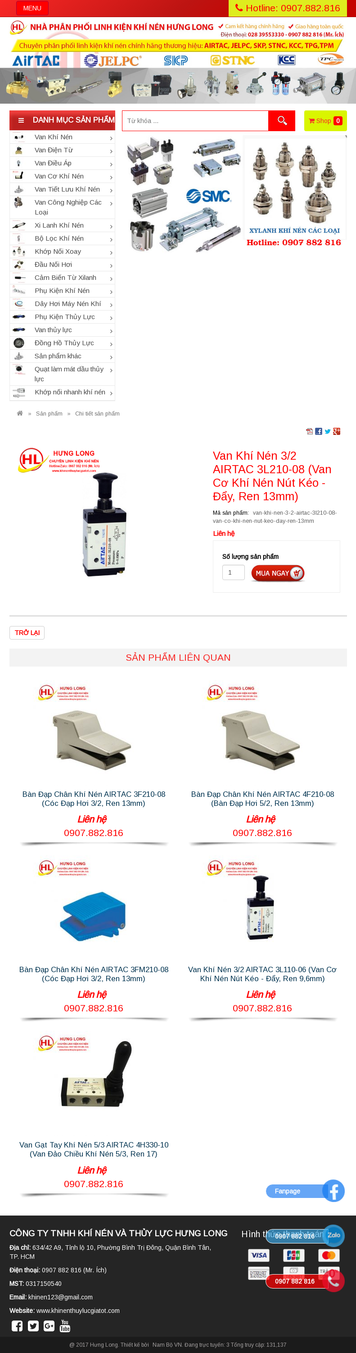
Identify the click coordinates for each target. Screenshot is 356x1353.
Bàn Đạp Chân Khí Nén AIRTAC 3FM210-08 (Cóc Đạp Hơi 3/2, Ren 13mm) (93, 974)
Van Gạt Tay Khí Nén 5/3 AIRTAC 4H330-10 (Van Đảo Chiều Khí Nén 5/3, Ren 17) (93, 1149)
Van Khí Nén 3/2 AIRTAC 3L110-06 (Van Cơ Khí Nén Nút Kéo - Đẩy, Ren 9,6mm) (262, 974)
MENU (36, 9)
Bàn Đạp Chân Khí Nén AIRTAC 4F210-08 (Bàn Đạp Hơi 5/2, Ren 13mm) (262, 799)
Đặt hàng (277, 573)
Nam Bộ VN (167, 1345)
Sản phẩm (49, 414)
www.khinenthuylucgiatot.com (78, 1310)
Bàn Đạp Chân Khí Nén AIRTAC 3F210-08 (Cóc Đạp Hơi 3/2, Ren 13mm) (94, 799)
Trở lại (27, 632)
